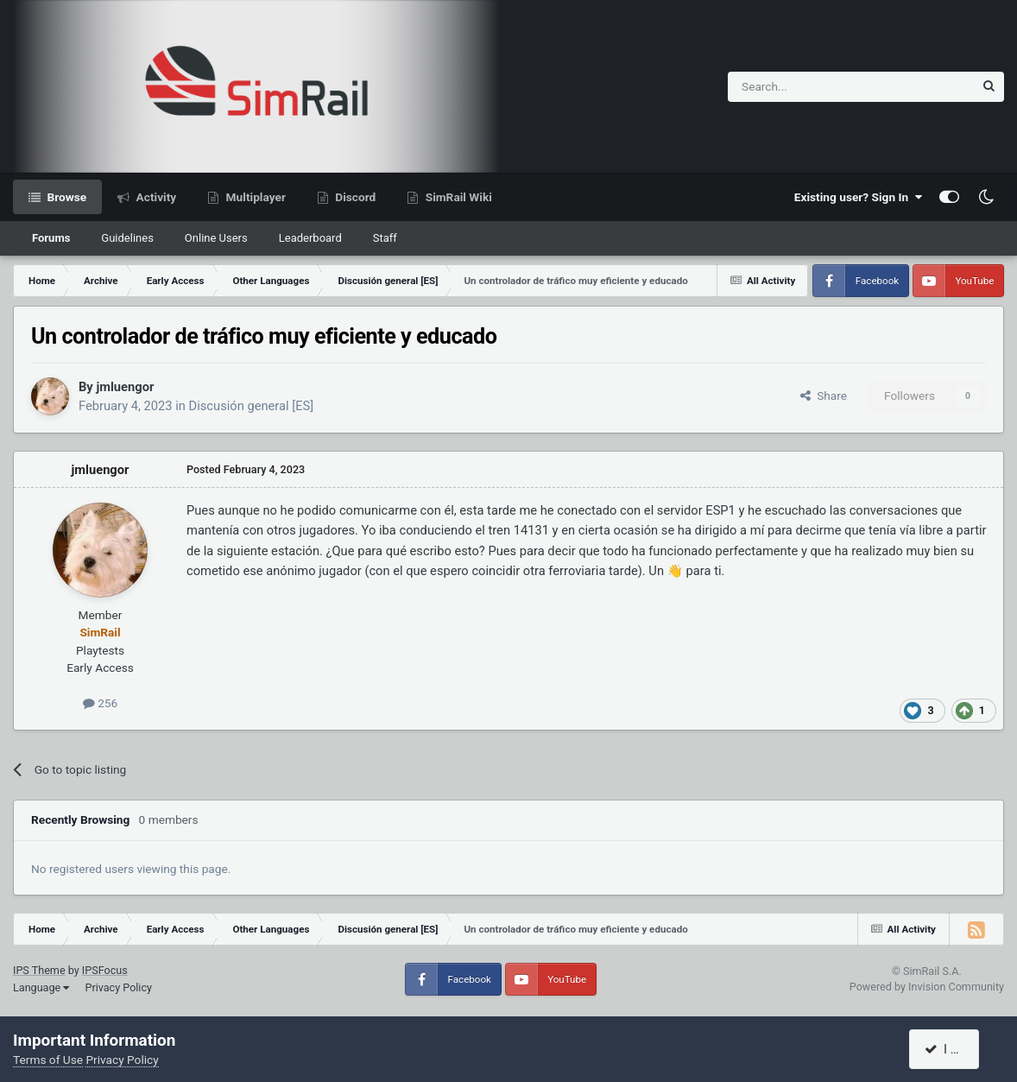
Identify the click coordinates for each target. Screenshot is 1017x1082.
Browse (65, 197)
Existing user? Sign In (858, 197)
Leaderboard (310, 237)
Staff (385, 237)
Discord (354, 197)
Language (41, 987)
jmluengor (125, 387)
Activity (154, 197)
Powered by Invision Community (927, 986)
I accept (954, 1049)
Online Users (216, 237)
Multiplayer (254, 197)
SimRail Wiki (457, 197)
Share (823, 395)
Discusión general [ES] (251, 406)
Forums (51, 237)
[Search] (808, 87)
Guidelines (127, 237)
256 (100, 703)
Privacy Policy (118, 987)
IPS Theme (39, 970)
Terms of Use (48, 1059)
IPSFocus (105, 970)
